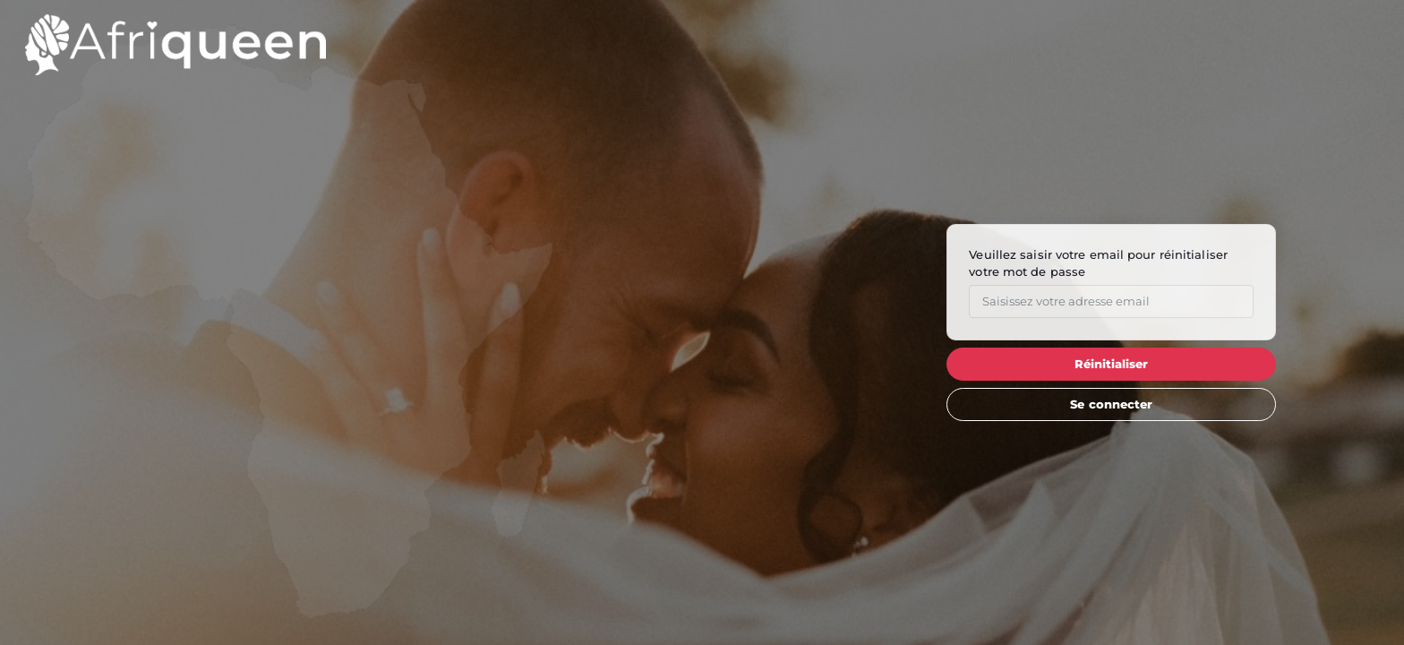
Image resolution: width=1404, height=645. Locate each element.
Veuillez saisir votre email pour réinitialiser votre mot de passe (1098, 263)
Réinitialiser (1111, 364)
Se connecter (1111, 404)
